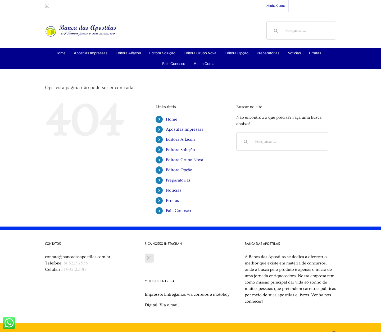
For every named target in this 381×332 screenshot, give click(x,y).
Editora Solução (180, 149)
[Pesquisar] (275, 30)
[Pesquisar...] (301, 30)
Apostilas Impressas (184, 129)
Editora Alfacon (180, 139)
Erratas (172, 200)
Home (171, 119)
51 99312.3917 (74, 269)
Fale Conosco (178, 210)
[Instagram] (149, 258)
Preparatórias (178, 180)
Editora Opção (179, 169)
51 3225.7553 (76, 263)
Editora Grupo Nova (184, 159)
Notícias (173, 190)
